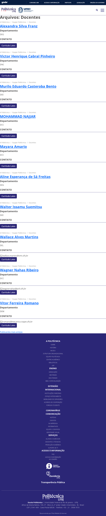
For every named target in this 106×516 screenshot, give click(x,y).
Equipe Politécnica (53, 357)
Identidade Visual (53, 432)
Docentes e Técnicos (53, 442)
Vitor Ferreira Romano (19, 303)
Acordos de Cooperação (53, 402)
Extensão (53, 386)
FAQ (53, 454)
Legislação (81, 2)
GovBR (5, 2)
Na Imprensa (53, 423)
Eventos (53, 420)
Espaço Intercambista (53, 396)
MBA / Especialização (53, 381)
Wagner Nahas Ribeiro (19, 270)
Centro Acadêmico (53, 360)
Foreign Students (53, 405)
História (53, 348)
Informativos (53, 426)
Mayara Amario (13, 146)
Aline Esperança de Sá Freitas (25, 176)
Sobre (53, 345)
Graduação (53, 372)
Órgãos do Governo (97, 2)
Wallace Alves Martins (19, 237)
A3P (53, 366)
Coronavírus (53, 410)
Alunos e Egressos (53, 439)
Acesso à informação (51, 2)
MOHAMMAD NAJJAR (18, 116)
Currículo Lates (8, 45)
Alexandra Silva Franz (18, 26)
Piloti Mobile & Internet (58, 513)
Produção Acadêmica (53, 445)
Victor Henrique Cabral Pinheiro (27, 56)
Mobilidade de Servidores (53, 399)
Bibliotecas (53, 363)
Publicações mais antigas (11, 332)
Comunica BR (34, 2)
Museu (53, 351)
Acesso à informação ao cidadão (53, 458)
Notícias (53, 417)
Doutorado (53, 378)
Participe (68, 2)
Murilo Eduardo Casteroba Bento (28, 86)
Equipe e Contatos (53, 429)
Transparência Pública (53, 482)
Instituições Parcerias (53, 393)
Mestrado (53, 375)
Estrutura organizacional (53, 354)
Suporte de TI (53, 448)
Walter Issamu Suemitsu (21, 206)
